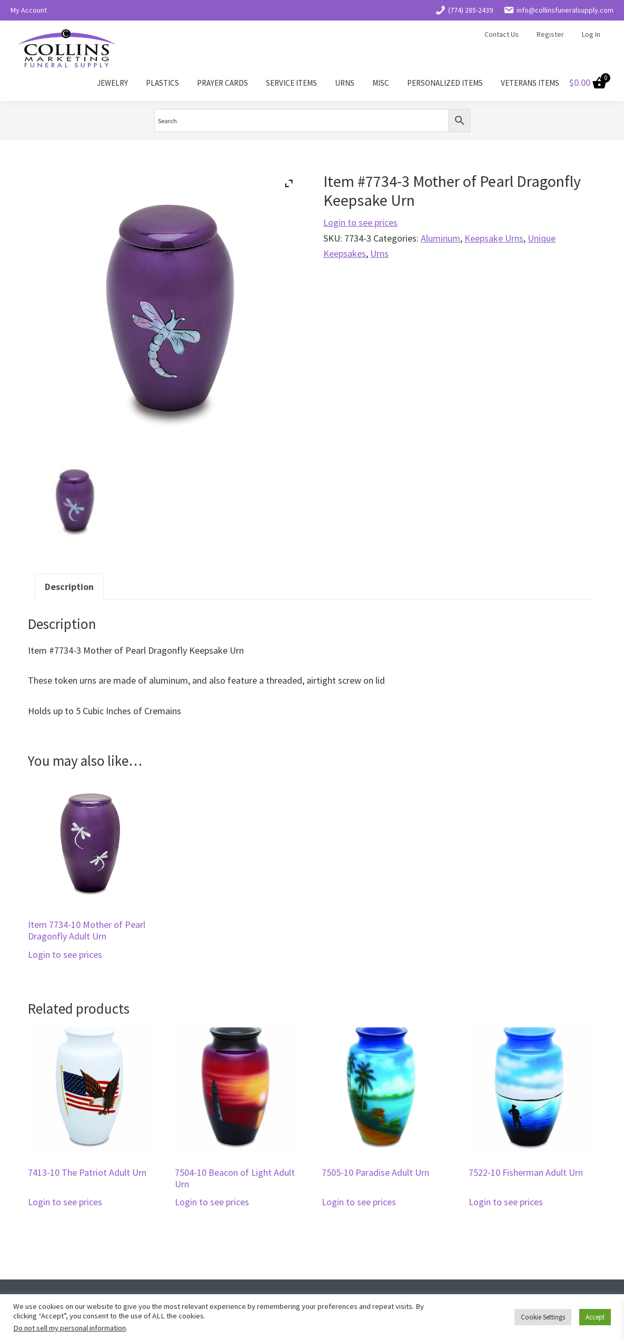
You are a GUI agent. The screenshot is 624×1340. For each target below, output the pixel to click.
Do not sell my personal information (69, 1328)
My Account (29, 10)
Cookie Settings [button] (543, 1317)
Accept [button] (595, 1317)
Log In (591, 34)
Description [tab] (69, 587)
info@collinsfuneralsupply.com (558, 10)
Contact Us (501, 34)
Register (550, 34)
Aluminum (440, 238)
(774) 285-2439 (464, 10)
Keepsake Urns (493, 238)
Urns (379, 253)
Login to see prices (360, 222)
